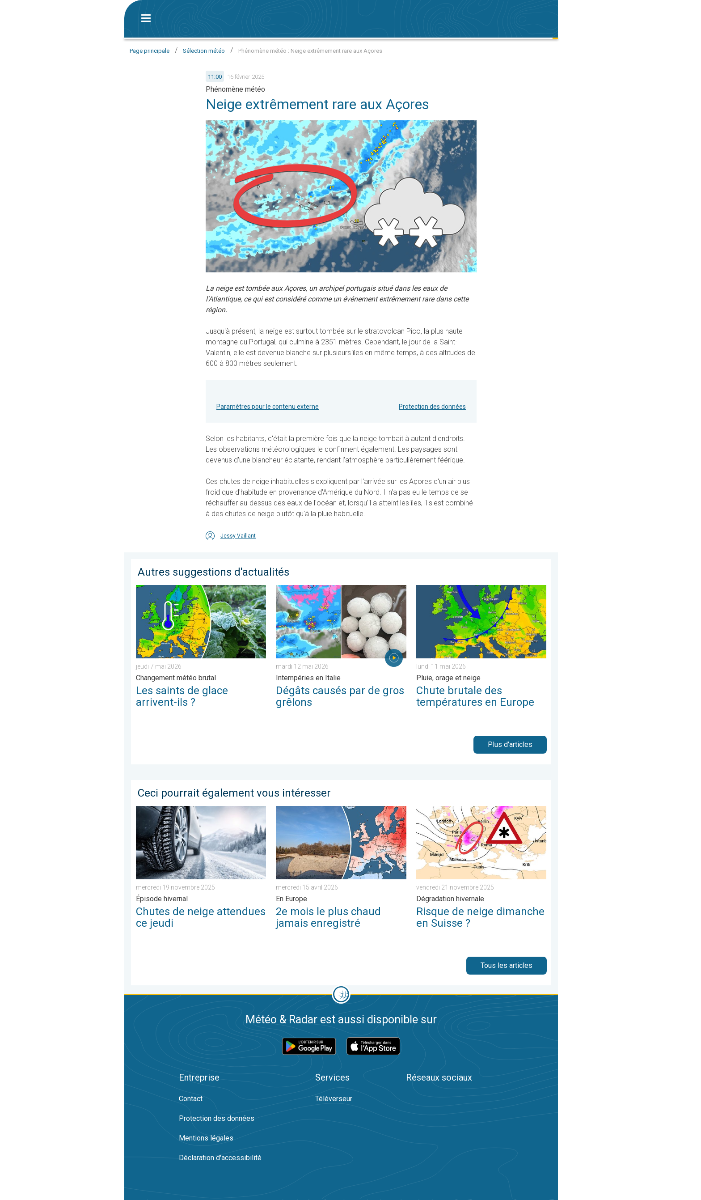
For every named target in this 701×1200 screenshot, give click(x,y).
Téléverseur (333, 1098)
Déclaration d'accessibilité (220, 1157)
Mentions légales (206, 1138)
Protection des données (432, 406)
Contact (191, 1098)
